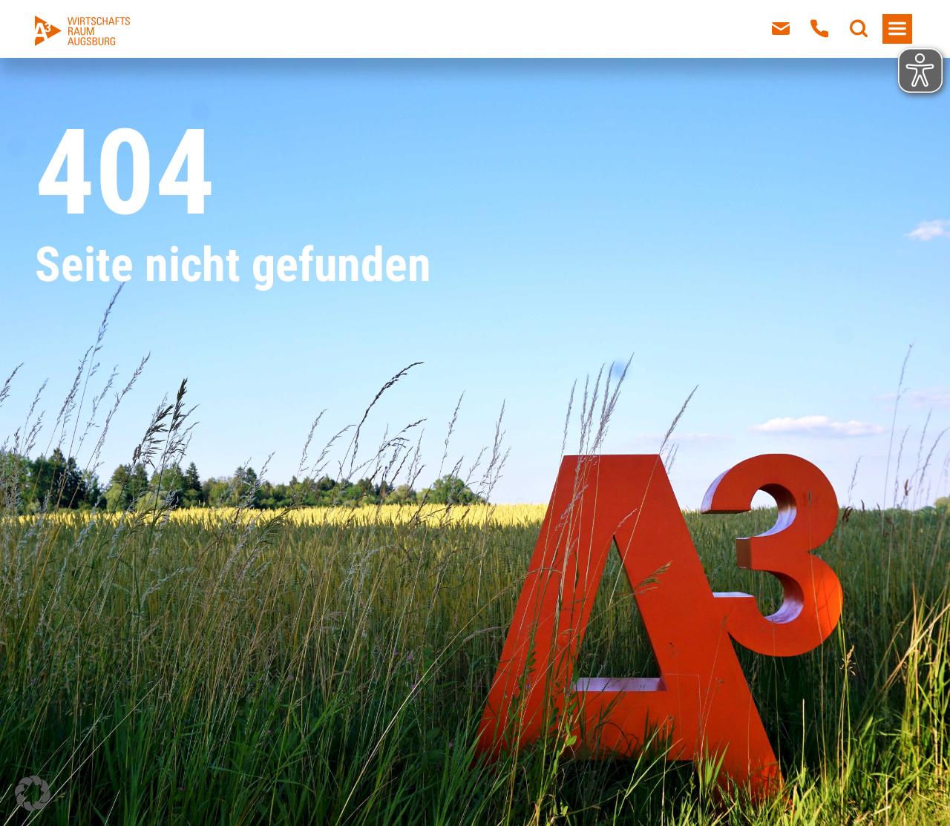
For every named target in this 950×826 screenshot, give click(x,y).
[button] (32, 793)
